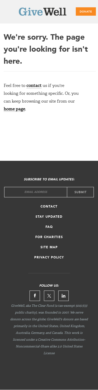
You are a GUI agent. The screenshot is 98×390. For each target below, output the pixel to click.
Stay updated (49, 216)
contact (34, 86)
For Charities (49, 237)
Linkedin (63, 296)
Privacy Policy (49, 257)
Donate (86, 11)
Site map (49, 247)
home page (14, 109)
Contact (49, 206)
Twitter (49, 296)
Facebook (35, 296)
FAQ (49, 227)
